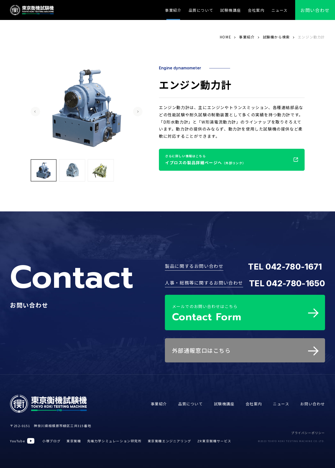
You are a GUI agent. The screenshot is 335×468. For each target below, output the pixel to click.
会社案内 (256, 10)
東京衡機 (74, 439)
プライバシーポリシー (308, 431)
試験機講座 (230, 10)
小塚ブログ (51, 439)
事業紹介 (173, 10)
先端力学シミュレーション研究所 (114, 439)
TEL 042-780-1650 (287, 283)
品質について (201, 10)
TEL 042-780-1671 (285, 267)
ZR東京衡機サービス (214, 439)
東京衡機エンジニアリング (169, 439)
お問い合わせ (312, 402)
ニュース (279, 10)
